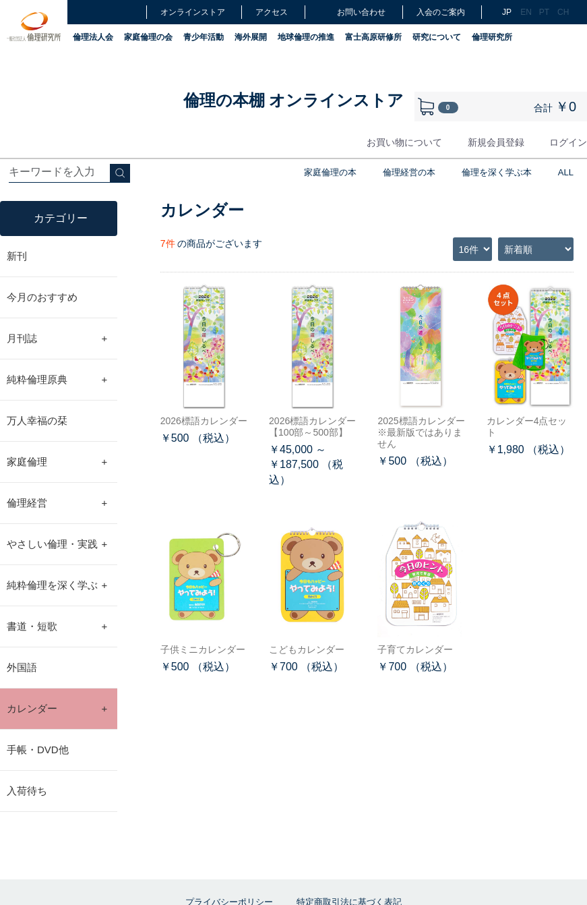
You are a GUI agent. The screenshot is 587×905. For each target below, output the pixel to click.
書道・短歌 (57, 626)
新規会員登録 (496, 142)
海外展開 (251, 37)
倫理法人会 (93, 37)
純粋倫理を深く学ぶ (57, 585)
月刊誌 (57, 338)
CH (562, 12)
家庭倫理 (57, 462)
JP (507, 12)
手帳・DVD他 (38, 749)
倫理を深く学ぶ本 (497, 172)
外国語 (22, 667)
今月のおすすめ (42, 297)
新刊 (17, 256)
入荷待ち (27, 790)
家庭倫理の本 (330, 172)
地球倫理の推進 (306, 37)
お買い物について (404, 142)
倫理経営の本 (409, 172)
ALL (566, 172)
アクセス (271, 12)
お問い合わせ (352, 12)
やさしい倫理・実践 (57, 544)
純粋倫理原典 (57, 379)
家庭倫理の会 (148, 37)
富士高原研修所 (373, 37)
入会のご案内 (440, 12)
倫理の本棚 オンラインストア (293, 100)
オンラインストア (192, 12)
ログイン (568, 142)
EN (525, 12)
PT (544, 12)
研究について (436, 37)
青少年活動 (203, 37)
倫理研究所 (492, 37)
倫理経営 (57, 503)
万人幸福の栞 (37, 420)
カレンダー (57, 709)
